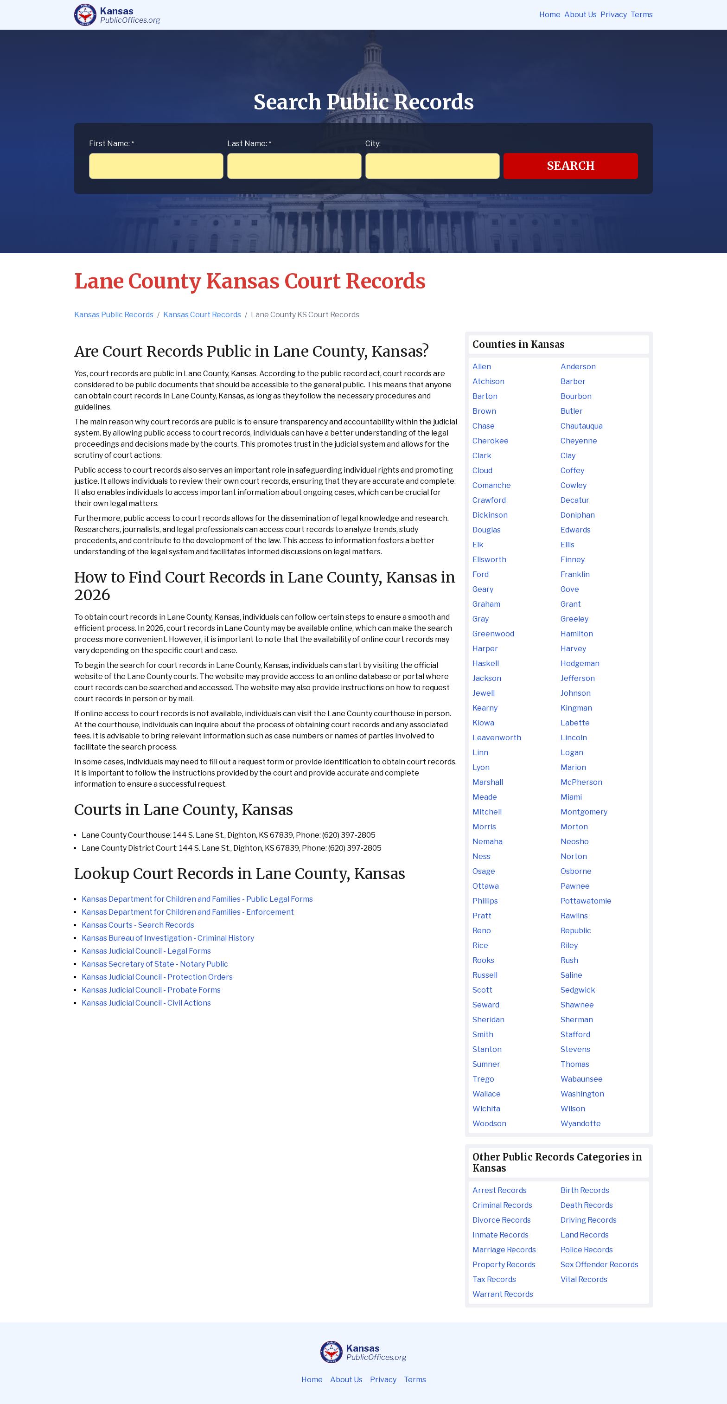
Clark (481, 455)
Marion (573, 767)
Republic (576, 930)
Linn (480, 752)
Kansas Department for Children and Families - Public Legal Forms (197, 899)
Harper (485, 648)
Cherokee (490, 440)
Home (550, 14)
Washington (582, 1094)
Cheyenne (579, 440)
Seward (485, 1004)
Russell (484, 975)
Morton (574, 826)
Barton (484, 396)
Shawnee (577, 1004)
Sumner (486, 1064)
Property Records (504, 1264)
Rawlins (574, 915)
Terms (642, 14)
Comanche (491, 485)
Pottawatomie (586, 901)
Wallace (486, 1094)
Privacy (613, 14)
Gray (480, 619)
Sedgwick (578, 990)
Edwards (576, 530)
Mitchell (487, 812)
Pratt (481, 915)
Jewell (483, 693)
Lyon (481, 767)
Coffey (572, 470)
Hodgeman (580, 663)
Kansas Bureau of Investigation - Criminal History (168, 938)
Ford (480, 574)
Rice (480, 945)
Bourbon (576, 396)
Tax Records (494, 1279)
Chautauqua (582, 426)
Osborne (576, 871)
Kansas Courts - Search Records (138, 925)
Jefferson (578, 678)
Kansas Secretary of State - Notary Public (155, 964)
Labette (575, 722)
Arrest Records (499, 1190)
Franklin (575, 574)
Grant (571, 604)
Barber (573, 381)
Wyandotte (581, 1123)
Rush (569, 960)
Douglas (486, 530)
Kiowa (483, 722)
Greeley (574, 619)
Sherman (577, 1019)
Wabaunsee (582, 1079)
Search (571, 166)
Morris (484, 826)
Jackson (486, 678)
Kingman (576, 708)
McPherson (581, 782)
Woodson (489, 1123)
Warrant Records (502, 1294)
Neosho (575, 841)
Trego (483, 1079)
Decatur (575, 500)
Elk (478, 544)
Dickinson (490, 515)
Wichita (486, 1108)
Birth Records (585, 1190)
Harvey (573, 648)
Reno (481, 930)
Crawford (489, 500)
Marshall (487, 782)
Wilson (573, 1108)
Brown (484, 411)
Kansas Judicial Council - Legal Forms (146, 951)
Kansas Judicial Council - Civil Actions (146, 1003)
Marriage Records (504, 1249)
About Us (580, 14)
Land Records (585, 1235)
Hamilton (577, 633)
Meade (484, 797)
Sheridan (488, 1019)
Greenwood (493, 633)
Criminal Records (502, 1205)
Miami (571, 797)
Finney (573, 559)
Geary (482, 589)
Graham (486, 604)
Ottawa (485, 886)
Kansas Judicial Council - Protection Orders (157, 977)
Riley (569, 945)
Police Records (587, 1249)
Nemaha (487, 841)
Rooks (483, 960)
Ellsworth (489, 559)
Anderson (578, 366)
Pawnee (575, 886)
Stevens (575, 1049)
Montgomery (584, 812)
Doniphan (578, 515)
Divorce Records (501, 1220)
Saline (571, 975)
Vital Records (584, 1279)
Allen (481, 366)
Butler (572, 411)
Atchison (488, 381)
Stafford (575, 1034)
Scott (482, 990)
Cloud (482, 470)
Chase (483, 426)
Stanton (487, 1049)
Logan (572, 752)
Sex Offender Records (599, 1264)
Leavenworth (496, 737)
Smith (482, 1034)
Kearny (484, 708)
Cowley (574, 485)
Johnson (576, 693)
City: (373, 143)
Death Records (587, 1205)
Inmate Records (500, 1235)
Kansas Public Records (113, 314)
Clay (568, 455)
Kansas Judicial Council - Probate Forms (151, 990)
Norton (574, 856)
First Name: (111, 143)
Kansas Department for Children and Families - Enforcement (188, 912)
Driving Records (589, 1220)
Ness (481, 856)
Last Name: (249, 143)
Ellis (567, 544)
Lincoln (574, 737)
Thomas (575, 1064)
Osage (483, 871)
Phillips (485, 901)
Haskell (485, 663)
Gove (570, 589)
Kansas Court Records (202, 314)
